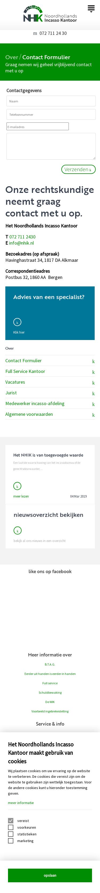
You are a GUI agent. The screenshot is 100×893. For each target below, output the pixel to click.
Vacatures (50, 382)
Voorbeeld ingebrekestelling (50, 711)
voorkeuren (26, 827)
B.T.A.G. (50, 664)
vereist (23, 820)
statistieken (27, 834)
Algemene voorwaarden (50, 414)
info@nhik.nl (21, 243)
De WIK (50, 702)
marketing (25, 840)
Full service (50, 683)
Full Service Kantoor (50, 371)
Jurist (50, 393)
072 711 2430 (22, 237)
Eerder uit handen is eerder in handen (50, 674)
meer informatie (21, 802)
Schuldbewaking (50, 692)
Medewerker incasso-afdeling (50, 403)
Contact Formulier (50, 360)
